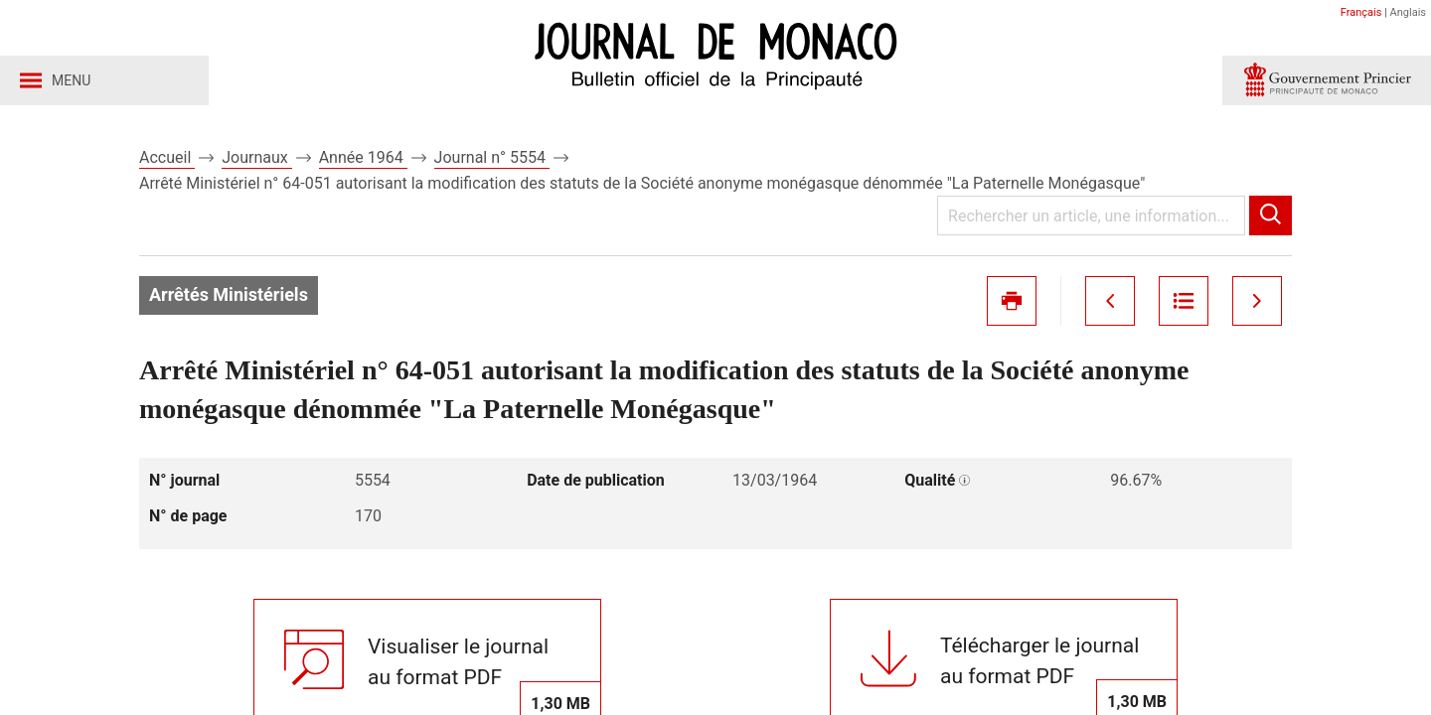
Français (1361, 12)
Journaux (256, 157)
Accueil (167, 157)
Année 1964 (363, 157)
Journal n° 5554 (492, 157)
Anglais (1408, 12)
